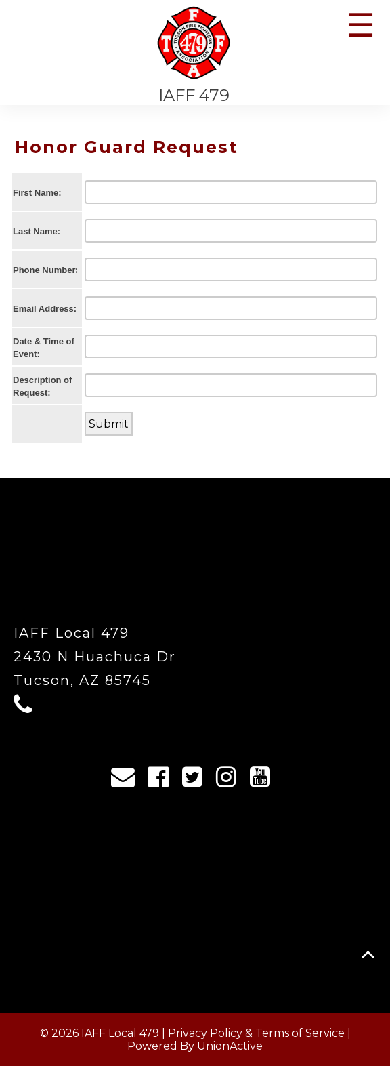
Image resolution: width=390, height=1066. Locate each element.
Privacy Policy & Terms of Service (256, 1033)
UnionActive (230, 1046)
